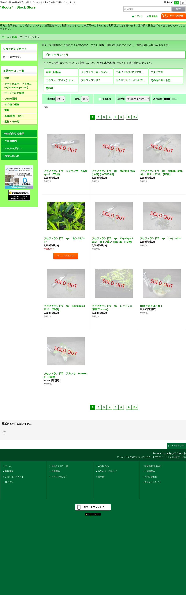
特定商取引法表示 (14, 133)
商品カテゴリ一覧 (59, 466)
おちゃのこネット (176, 453)
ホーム (8, 466)
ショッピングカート (14, 477)
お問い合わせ (11, 156)
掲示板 (101, 477)
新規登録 (153, 16)
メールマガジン (13, 148)
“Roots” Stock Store (17, 7)
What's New (103, 466)
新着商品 (55, 471)
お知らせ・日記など (107, 471)
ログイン (138, 16)
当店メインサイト (152, 482)
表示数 (51, 98)
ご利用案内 (10, 141)
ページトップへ (178, 446)
